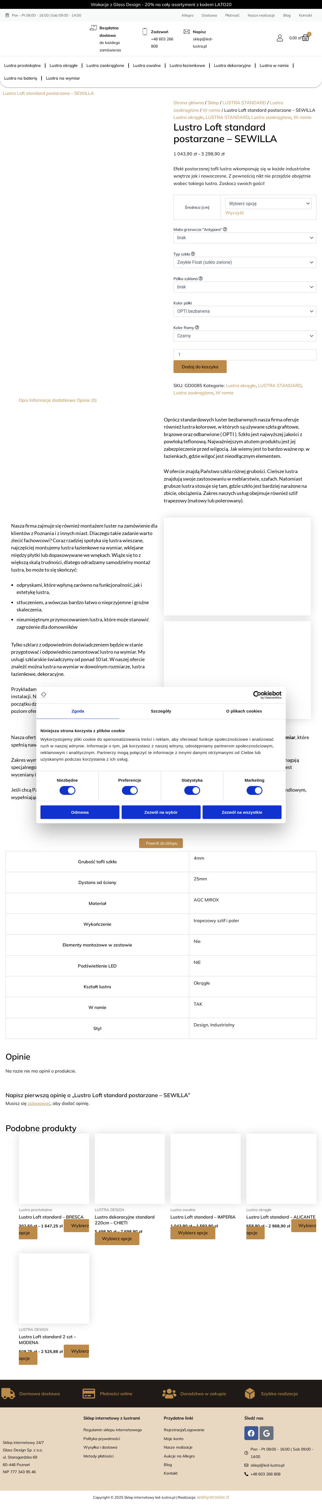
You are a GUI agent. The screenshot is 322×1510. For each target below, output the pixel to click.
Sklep (213, 102)
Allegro (187, 15)
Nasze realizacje (261, 15)
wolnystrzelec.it (213, 1497)
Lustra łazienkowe (187, 65)
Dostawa (209, 15)
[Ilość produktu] (244, 354)
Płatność (232, 15)
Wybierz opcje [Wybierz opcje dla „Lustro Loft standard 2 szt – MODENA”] (42, 1358)
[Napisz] (186, 31)
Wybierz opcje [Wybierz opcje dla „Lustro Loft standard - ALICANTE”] (270, 1233)
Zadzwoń (159, 31)
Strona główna (188, 102)
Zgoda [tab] (77, 710)
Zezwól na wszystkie (242, 812)
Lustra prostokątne (22, 65)
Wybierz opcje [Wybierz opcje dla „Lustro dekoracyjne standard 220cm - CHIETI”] (118, 1239)
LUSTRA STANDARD (244, 102)
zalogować (39, 1103)
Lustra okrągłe (64, 65)
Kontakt (305, 15)
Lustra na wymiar (63, 78)
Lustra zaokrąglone (105, 65)
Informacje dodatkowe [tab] (52, 400)
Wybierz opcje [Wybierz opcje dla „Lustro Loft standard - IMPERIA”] (194, 1233)
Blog (287, 15)
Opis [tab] (23, 400)
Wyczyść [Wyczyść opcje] (234, 212)
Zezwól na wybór (161, 812)
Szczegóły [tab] (161, 710)
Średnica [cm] (197, 207)
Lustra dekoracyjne (232, 65)
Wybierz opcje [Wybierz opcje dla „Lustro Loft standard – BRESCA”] (42, 1233)
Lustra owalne (147, 65)
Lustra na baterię (20, 78)
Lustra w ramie (274, 65)
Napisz (199, 31)
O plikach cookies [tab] (244, 710)
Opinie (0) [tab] (87, 400)
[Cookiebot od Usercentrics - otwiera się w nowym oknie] (257, 695)
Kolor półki (183, 303)
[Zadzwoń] (144, 31)
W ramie (212, 110)
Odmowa (80, 812)
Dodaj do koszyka (200, 366)
